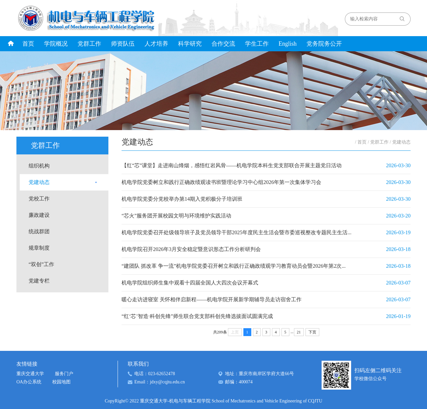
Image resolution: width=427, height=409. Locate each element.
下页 (312, 332)
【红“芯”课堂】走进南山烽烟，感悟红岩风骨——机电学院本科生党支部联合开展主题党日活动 (232, 165)
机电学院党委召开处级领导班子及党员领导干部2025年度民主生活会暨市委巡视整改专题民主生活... (236, 232)
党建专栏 (39, 281)
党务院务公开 (324, 43)
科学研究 (190, 43)
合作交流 (223, 43)
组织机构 (39, 166)
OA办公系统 (28, 381)
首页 (28, 43)
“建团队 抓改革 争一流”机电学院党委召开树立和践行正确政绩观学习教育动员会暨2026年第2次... (234, 266)
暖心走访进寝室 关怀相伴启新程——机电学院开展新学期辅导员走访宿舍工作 (212, 299)
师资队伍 (123, 43)
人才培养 (156, 43)
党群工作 (89, 43)
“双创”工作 (41, 264)
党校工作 (39, 198)
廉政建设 (39, 215)
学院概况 (56, 43)
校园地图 (61, 381)
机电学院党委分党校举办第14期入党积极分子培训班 (182, 199)
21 (299, 332)
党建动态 (39, 182)
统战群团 (39, 231)
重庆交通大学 (30, 373)
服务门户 (64, 373)
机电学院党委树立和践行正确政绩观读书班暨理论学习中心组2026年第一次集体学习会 (221, 182)
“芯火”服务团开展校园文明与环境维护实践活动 (176, 215)
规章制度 (39, 248)
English (288, 43)
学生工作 (257, 43)
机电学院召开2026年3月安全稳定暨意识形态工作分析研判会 (191, 249)
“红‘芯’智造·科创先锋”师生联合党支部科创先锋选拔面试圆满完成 (197, 316)
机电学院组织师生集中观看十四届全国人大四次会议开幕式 (190, 282)
